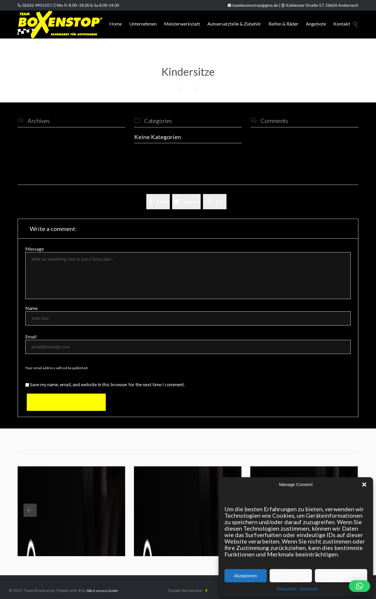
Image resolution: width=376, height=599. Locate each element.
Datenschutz (287, 588)
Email (30, 336)
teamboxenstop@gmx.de (253, 5)
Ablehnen (290, 575)
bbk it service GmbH (102, 590)
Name (31, 308)
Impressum (309, 588)
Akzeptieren (245, 575)
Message (34, 249)
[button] (364, 484)
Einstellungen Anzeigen (341, 575)
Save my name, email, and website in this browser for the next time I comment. (105, 384)
